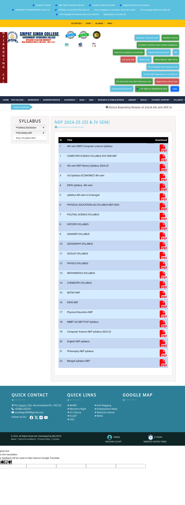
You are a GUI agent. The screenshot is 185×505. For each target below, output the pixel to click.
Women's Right (78, 408)
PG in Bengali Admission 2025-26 (155, 9)
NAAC (100, 415)
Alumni (99, 23)
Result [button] (144, 99)
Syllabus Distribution (30, 127)
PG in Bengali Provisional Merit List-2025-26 (77, 14)
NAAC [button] (82, 99)
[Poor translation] (8, 462)
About (13, 439)
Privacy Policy (44, 439)
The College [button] (17, 99)
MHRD (73, 405)
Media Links (144, 59)
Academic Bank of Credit (102, 5)
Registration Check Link (167, 81)
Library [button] (132, 99)
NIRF (110, 23)
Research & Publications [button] (111, 99)
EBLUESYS (56, 436)
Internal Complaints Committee (128, 52)
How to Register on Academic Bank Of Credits (114, 9)
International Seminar (122, 88)
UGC (72, 419)
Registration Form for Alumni (134, 5)
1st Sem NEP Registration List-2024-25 (160, 74)
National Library (105, 412)
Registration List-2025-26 (115, 14)
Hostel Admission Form (158, 52)
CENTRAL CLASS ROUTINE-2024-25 (72, 10)
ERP (176, 52)
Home (6, 99)
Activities (76, 23)
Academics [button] (70, 99)
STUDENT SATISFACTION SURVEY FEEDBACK (158, 45)
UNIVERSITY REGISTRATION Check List (31, 10)
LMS (174, 88)
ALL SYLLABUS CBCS (26, 138)
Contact (55, 439)
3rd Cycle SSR (128, 59)
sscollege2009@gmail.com (28, 412)
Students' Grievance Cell (147, 37)
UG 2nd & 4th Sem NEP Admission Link (133, 81)
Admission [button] (33, 99)
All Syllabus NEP (30, 132)
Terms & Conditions (27, 439)
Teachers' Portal (170, 37)
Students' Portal (41, 5)
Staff (88, 23)
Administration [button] (51, 99)
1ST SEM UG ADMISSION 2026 (152, 88)
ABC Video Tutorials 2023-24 (69, 5)
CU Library (75, 412)
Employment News (107, 408)
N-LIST (73, 415)
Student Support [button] (161, 99)
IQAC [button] (91, 99)
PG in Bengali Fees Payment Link (163, 67)
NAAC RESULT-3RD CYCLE (166, 59)
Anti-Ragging (104, 405)
